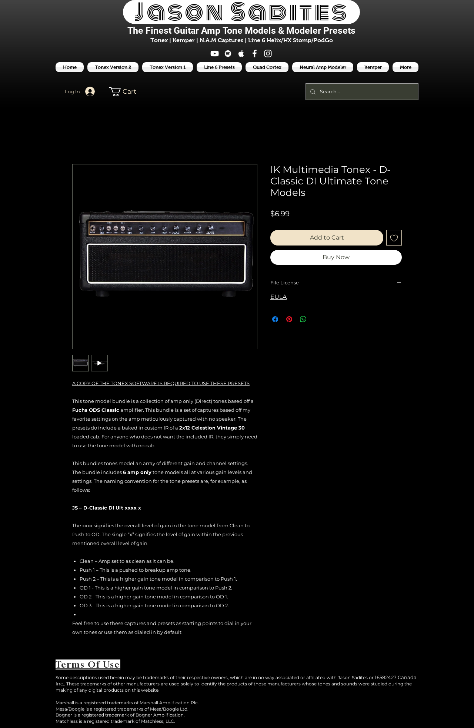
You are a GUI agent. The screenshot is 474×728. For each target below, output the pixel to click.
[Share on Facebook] (275, 319)
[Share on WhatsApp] (303, 319)
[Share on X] (317, 319)
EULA (278, 296)
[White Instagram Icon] (268, 54)
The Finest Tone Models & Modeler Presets (241, 30)
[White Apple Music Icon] (241, 54)
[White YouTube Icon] (215, 54)
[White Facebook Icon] (255, 54)
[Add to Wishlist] (394, 238)
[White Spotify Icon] (228, 54)
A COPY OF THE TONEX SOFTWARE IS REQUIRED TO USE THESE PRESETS (161, 383)
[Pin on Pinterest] (289, 319)
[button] (219, 67)
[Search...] (361, 92)
